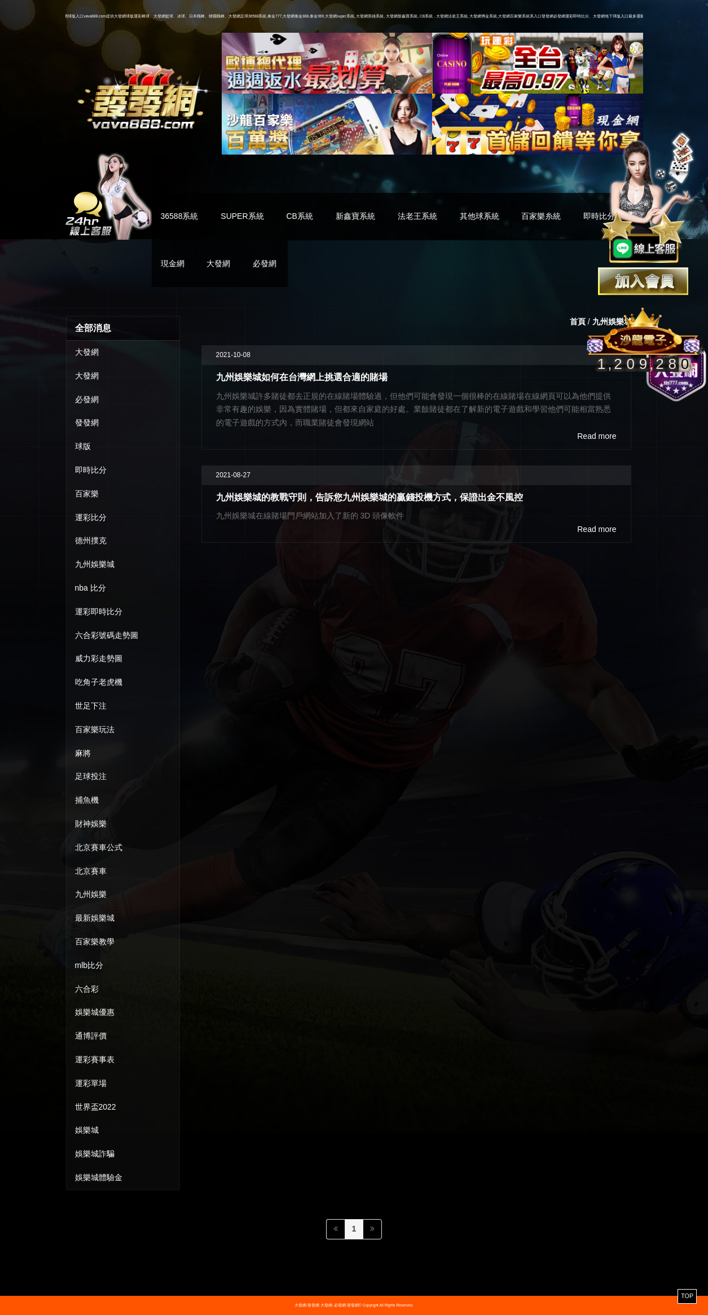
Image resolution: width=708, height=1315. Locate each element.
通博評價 (91, 1035)
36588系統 (180, 216)
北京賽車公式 (98, 847)
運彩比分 (91, 517)
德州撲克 (91, 540)
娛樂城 (87, 1129)
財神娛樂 (91, 823)
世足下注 (91, 705)
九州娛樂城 (95, 564)
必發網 (264, 263)
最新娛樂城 (95, 917)
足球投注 (91, 776)
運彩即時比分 (98, 611)
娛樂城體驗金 (98, 1177)
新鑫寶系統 (355, 216)
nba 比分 (90, 587)
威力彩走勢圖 (98, 658)
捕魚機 (87, 799)
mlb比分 (89, 965)
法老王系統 (417, 216)
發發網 (87, 422)
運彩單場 (91, 1083)
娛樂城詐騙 (95, 1153)
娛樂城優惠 (95, 1012)
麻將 (83, 753)
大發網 (218, 263)
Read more (596, 436)
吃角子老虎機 (98, 682)
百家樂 (87, 493)
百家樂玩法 (95, 729)
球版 (83, 446)
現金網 (172, 263)
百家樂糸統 (541, 216)
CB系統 (299, 216)
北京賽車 (91, 871)
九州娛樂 (91, 894)
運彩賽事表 (95, 1059)
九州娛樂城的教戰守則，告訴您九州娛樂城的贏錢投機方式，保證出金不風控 (369, 497)
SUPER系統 (242, 216)
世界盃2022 (95, 1106)
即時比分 (91, 469)
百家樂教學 (95, 941)
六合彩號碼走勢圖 (106, 635)
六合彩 (87, 988)
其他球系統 (479, 216)
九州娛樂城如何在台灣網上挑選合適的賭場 (302, 377)
